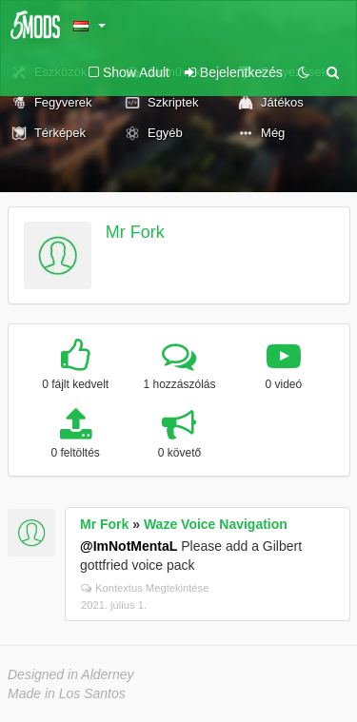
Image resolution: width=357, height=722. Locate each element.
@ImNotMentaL (128, 546)
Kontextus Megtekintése (144, 588)
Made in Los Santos (67, 693)
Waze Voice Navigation (216, 524)
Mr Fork (135, 232)
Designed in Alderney (71, 674)
